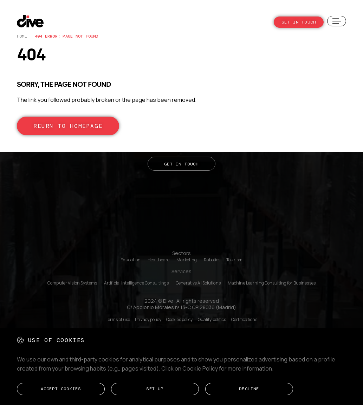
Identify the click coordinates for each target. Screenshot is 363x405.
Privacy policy (148, 319)
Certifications (244, 319)
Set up (154, 390)
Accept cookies (61, 390)
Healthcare (158, 260)
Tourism (234, 260)
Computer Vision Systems (72, 283)
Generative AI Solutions (198, 283)
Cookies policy (179, 319)
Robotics (212, 260)
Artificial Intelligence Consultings (136, 283)
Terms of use (118, 319)
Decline (249, 390)
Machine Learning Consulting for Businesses (272, 283)
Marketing (186, 260)
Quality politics (212, 319)
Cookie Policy (200, 372)
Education (131, 260)
